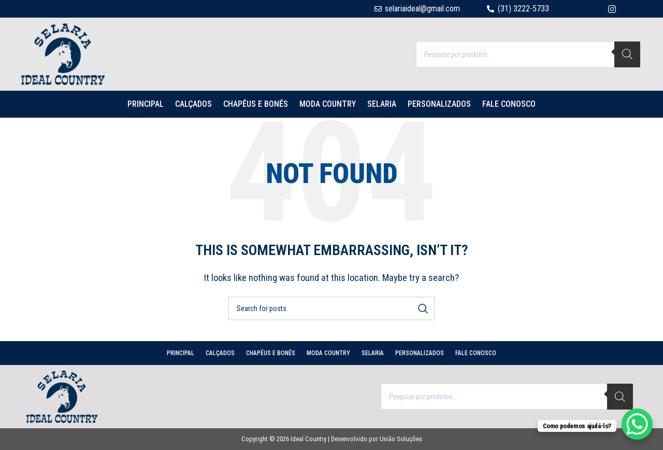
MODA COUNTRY (327, 104)
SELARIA (381, 104)
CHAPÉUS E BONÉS (255, 104)
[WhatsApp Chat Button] (637, 424)
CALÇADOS (193, 104)
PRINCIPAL (145, 104)
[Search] (627, 54)
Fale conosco (509, 104)
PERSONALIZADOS (439, 104)
